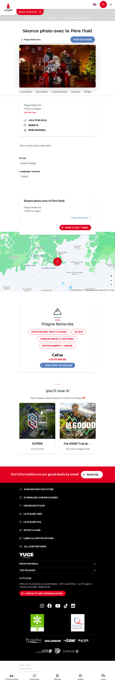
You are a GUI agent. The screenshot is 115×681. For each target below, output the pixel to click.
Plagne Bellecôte (81, 217)
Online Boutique (32, 505)
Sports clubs (29, 530)
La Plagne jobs (30, 513)
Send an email (35, 130)
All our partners (32, 546)
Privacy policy (25, 668)
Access (78, 331)
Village (87, 91)
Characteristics (59, 91)
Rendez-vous (41, 18)
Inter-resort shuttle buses (49, 331)
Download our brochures (38, 497)
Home (28, 18)
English (94, 4)
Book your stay (30, 12)
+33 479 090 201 (57, 359)
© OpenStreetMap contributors (95, 290)
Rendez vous (56, 18)
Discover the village (58, 365)
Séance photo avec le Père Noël (78, 18)
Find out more (82, 39)
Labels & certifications (36, 538)
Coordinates (25, 91)
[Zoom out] (111, 280)
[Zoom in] (111, 276)
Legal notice (25, 665)
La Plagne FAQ (30, 522)
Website (31, 125)
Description (42, 91)
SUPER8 (37, 443)
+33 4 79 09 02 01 (35, 120)
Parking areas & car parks (57, 338)
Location (75, 91)
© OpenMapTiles (76, 290)
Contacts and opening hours (44, 593)
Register (92, 474)
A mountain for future (36, 489)
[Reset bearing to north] (111, 285)
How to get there (76, 227)
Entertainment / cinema (57, 345)
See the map (30, 112)
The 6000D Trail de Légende (77, 443)
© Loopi (111, 290)
